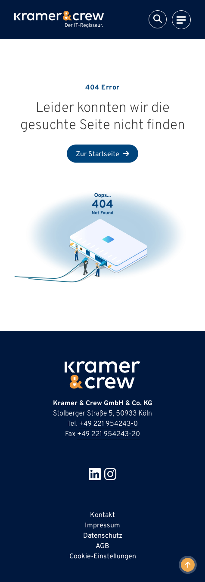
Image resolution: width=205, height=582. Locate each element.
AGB (102, 546)
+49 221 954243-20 (108, 434)
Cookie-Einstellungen (102, 556)
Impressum (102, 525)
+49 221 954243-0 (108, 424)
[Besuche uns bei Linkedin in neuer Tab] (95, 477)
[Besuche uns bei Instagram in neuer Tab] (110, 477)
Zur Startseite (98, 154)
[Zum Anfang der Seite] (188, 565)
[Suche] (158, 19)
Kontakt (102, 515)
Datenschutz (102, 536)
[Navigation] (181, 19)
